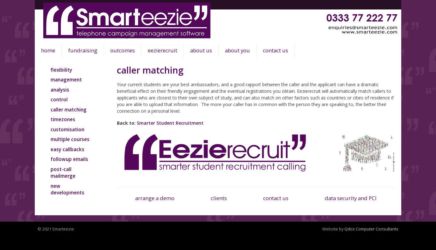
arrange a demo (154, 198)
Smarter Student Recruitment (170, 123)
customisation (67, 129)
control (59, 99)
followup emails (69, 159)
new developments (67, 189)
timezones (63, 119)
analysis (60, 89)
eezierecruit (162, 50)
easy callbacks (67, 149)
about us (201, 50)
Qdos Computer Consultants (371, 229)
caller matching (69, 109)
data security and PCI (351, 198)
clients (219, 198)
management (66, 79)
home (48, 50)
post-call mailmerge (63, 172)
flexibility (61, 70)
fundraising (82, 50)
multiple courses (70, 139)
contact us (275, 50)
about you (237, 50)
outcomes (122, 50)
